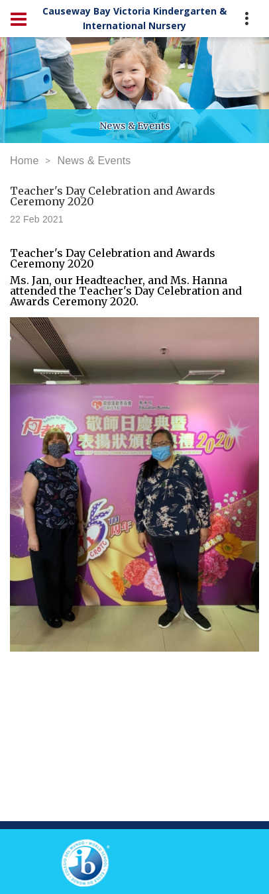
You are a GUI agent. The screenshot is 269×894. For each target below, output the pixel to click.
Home (24, 160)
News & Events (94, 160)
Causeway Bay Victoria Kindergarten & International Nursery (134, 18)
